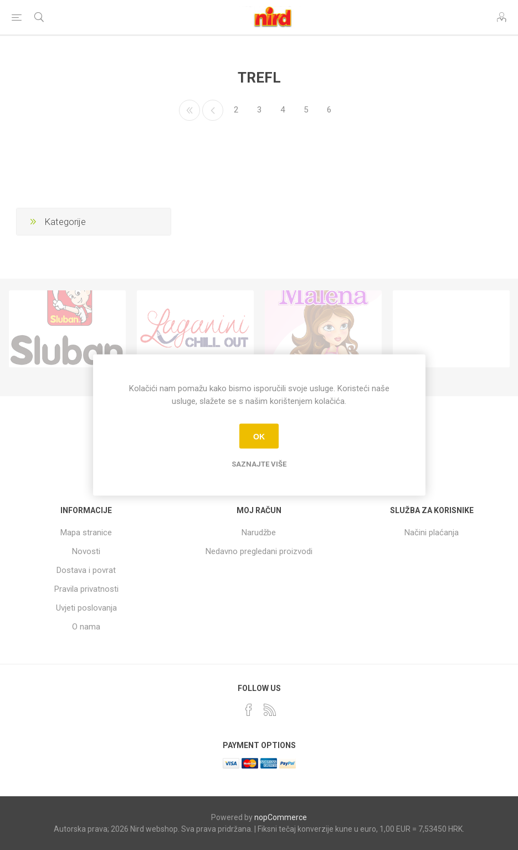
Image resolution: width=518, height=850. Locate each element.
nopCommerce (280, 817)
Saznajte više (259, 464)
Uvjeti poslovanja (86, 608)
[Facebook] (249, 710)
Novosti (86, 551)
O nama (86, 627)
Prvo (189, 110)
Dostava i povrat (86, 570)
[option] (67, 328)
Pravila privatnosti (86, 589)
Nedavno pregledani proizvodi (259, 551)
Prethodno (212, 110)
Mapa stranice (86, 532)
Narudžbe (259, 532)
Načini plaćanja (431, 532)
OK (259, 436)
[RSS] (270, 710)
